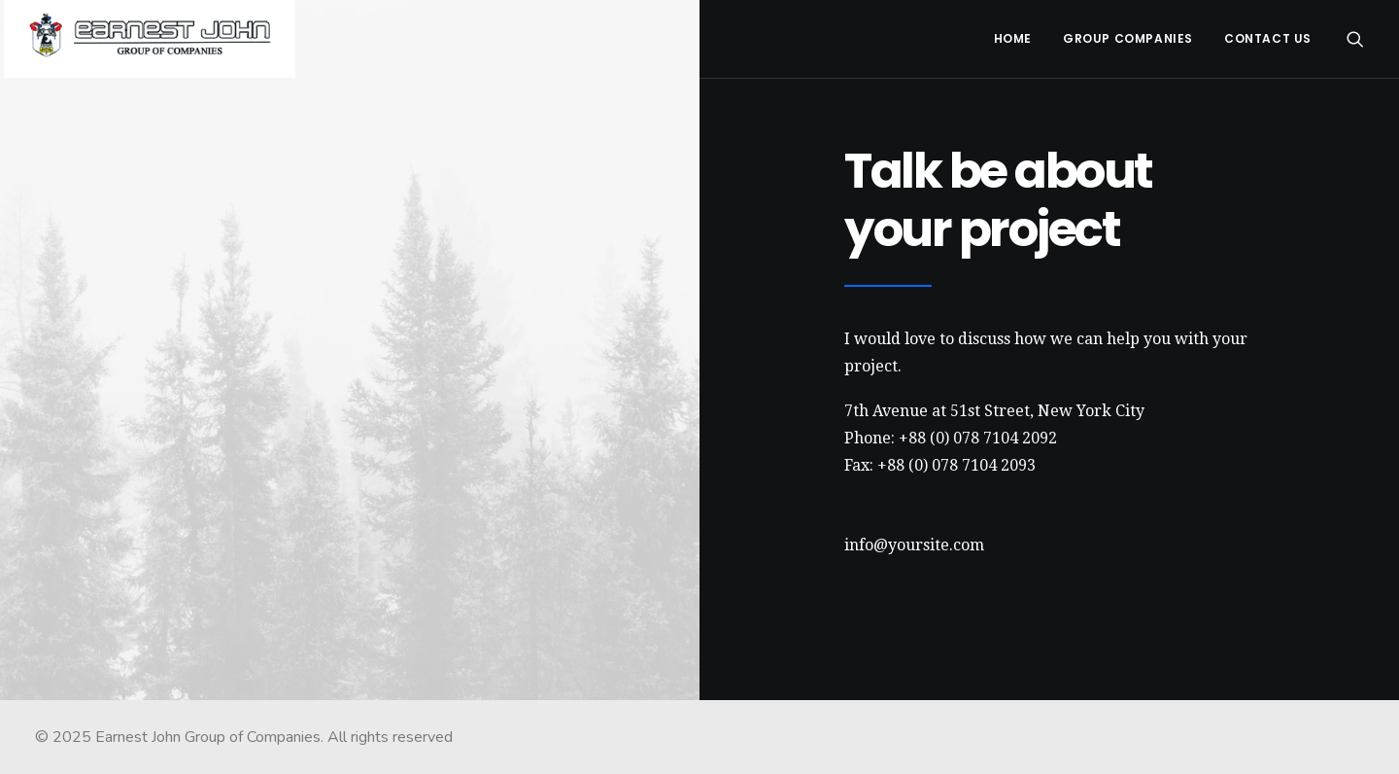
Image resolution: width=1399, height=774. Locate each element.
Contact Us (1268, 38)
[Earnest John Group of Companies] (149, 39)
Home (1013, 38)
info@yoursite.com (914, 545)
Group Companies (1128, 38)
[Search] (1355, 39)
